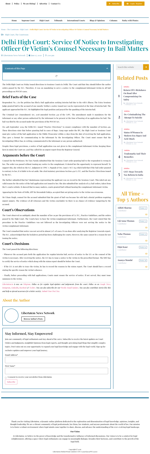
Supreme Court (28, 20)
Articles (126, 87)
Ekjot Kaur (123, 247)
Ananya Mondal (125, 261)
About (7, 3)
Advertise (43, 3)
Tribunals (58, 20)
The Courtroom (13, 29)
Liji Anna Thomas (126, 221)
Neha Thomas (124, 234)
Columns (113, 20)
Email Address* (11, 355)
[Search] (146, 67)
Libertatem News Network (134, 103)
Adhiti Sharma (125, 208)
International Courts (76, 20)
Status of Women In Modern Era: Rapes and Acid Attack (135, 135)
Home (14, 20)
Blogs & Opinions (97, 20)
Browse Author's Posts (33, 319)
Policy (16, 3)
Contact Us (55, 3)
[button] (107, 68)
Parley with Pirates (130, 20)
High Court (44, 20)
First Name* (10, 366)
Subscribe (11, 382)
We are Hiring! (29, 3)
